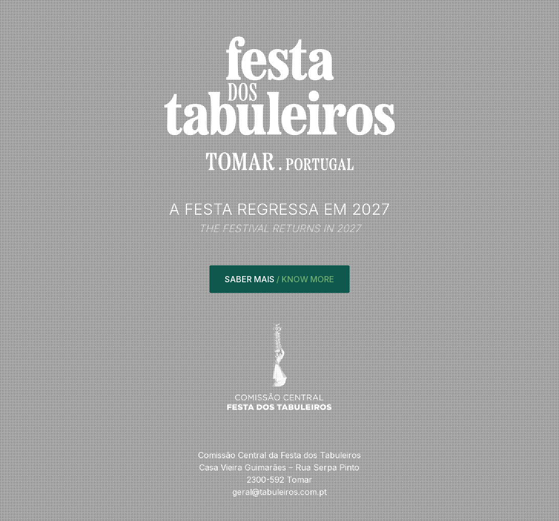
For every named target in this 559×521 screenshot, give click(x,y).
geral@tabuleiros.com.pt (279, 492)
